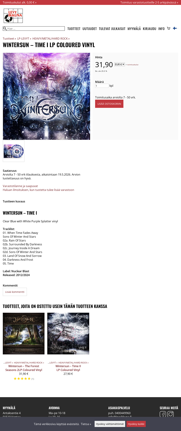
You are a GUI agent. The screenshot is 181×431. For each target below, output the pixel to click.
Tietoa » (86, 424)
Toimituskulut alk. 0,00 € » (19, 2)
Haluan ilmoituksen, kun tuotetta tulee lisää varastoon (38, 190)
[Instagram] (170, 414)
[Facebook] (163, 414)
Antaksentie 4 (12, 413)
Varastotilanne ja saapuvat (20, 186)
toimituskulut (132, 64)
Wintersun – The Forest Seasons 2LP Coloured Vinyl (23, 368)
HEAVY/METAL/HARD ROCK (51, 38)
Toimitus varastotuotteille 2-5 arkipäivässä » (149, 2)
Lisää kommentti (14, 291)
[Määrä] (102, 86)
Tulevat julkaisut (112, 28)
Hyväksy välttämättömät (110, 424)
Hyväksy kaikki (136, 424)
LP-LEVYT (24, 38)
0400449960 (123, 413)
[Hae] (34, 28)
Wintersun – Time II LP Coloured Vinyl (68, 368)
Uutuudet (90, 28)
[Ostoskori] (168, 29)
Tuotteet (74, 28)
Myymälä (134, 28)
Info (161, 28)
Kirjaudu (149, 28)
